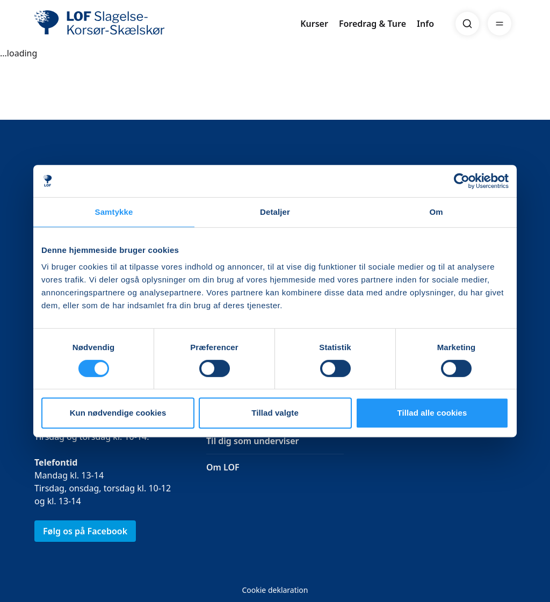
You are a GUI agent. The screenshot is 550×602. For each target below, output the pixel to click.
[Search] (467, 23)
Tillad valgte (275, 412)
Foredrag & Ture (372, 24)
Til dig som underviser (252, 441)
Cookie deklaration (275, 590)
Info (425, 24)
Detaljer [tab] (275, 211)
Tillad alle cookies (432, 412)
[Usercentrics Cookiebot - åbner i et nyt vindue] (462, 181)
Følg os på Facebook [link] (85, 531)
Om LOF (223, 467)
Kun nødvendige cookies (118, 412)
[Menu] (499, 23)
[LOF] (112, 24)
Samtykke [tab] (114, 211)
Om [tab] (436, 211)
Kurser (314, 24)
